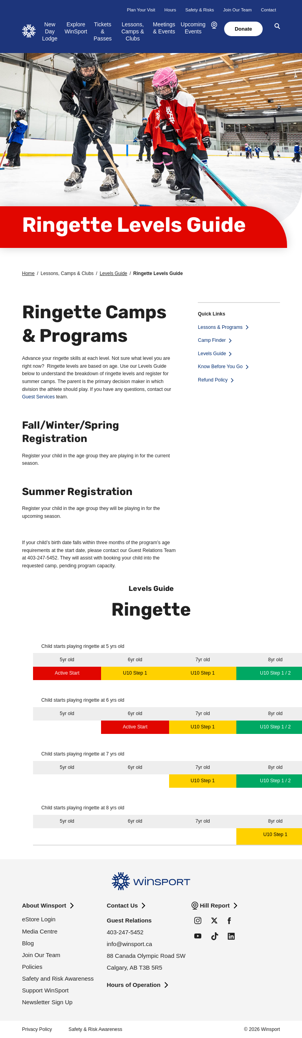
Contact (268, 9)
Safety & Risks (199, 9)
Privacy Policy (37, 1029)
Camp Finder (212, 340)
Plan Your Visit (141, 9)
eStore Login (38, 919)
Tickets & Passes (103, 31)
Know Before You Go (220, 366)
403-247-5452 (125, 932)
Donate (243, 29)
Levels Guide (113, 273)
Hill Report (215, 905)
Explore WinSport (75, 28)
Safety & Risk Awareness (95, 1029)
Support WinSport (45, 990)
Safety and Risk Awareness (58, 978)
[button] (214, 25)
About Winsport (44, 905)
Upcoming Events (193, 28)
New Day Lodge (49, 31)
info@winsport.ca (129, 944)
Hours (170, 9)
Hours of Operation (134, 984)
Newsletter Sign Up (47, 1002)
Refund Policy (213, 380)
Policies (32, 966)
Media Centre (39, 931)
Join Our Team (237, 9)
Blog (28, 943)
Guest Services (38, 397)
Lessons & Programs (220, 327)
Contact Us (122, 905)
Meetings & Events (164, 28)
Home (28, 273)
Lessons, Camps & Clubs (133, 31)
